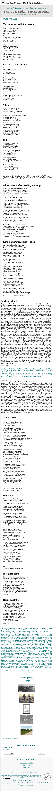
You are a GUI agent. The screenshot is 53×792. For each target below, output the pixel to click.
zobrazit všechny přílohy (12, 738)
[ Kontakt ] (28, 767)
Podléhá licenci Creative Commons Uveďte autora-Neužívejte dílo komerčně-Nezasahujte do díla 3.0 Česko (22, 779)
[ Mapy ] (29, 765)
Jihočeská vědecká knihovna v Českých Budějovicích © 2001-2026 (22, 773)
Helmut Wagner (25, 369)
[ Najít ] (24, 767)
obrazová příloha (9, 754)
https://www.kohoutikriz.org (26, 785)
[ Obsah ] (24, 765)
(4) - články (6, 749)
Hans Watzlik (9, 656)
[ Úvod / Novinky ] (24, 763)
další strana (41, 754)
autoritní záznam (7, 747)
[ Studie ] (31, 763)
